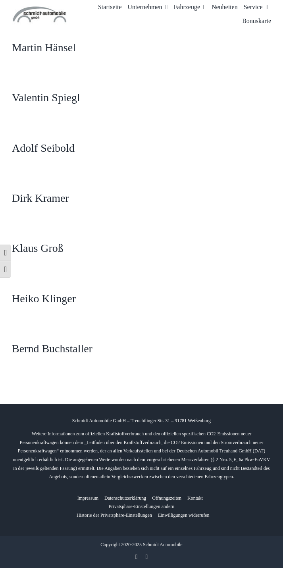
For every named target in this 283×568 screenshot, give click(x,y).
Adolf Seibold (43, 148)
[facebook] (136, 557)
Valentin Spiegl (46, 97)
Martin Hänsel (44, 47)
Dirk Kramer (40, 198)
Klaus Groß (38, 248)
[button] (142, 506)
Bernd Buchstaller (52, 348)
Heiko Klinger (44, 298)
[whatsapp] (147, 557)
